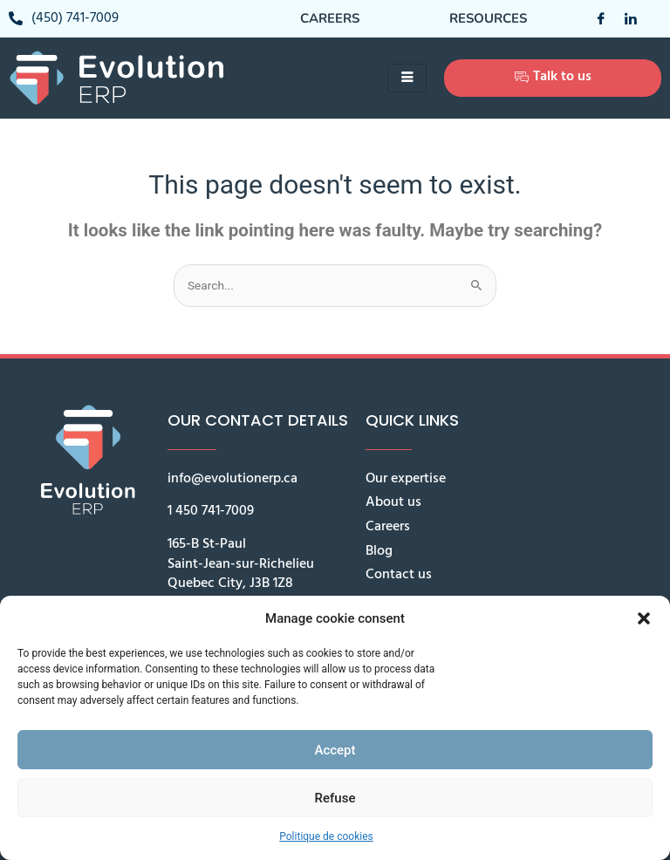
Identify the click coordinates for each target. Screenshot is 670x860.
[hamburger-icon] (407, 78)
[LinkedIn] (624, 18)
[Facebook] (594, 18)
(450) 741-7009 (64, 19)
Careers (329, 18)
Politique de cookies (326, 836)
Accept (334, 750)
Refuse (335, 798)
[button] (644, 618)
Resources (488, 18)
